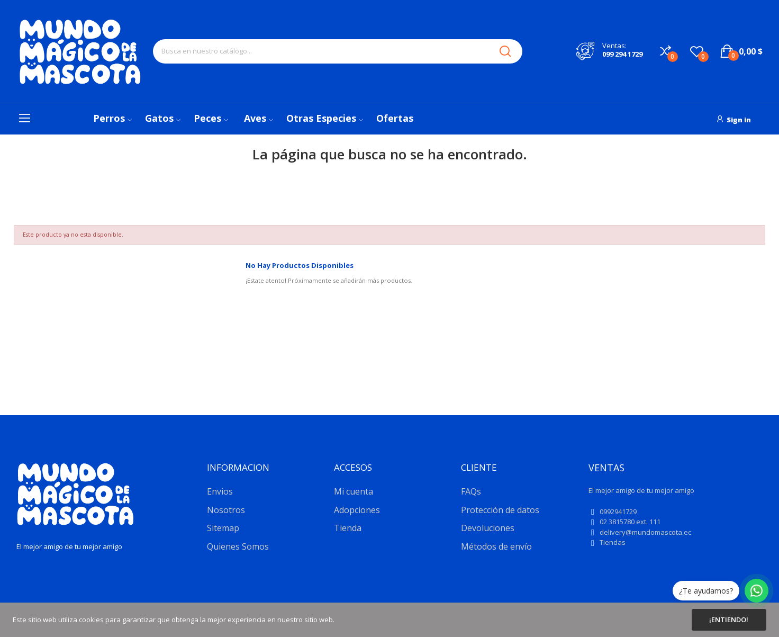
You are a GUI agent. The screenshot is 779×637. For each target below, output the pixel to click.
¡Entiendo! (728, 619)
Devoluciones (487, 528)
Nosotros (226, 510)
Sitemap (223, 528)
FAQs (471, 491)
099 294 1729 (622, 54)
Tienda (347, 528)
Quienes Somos (238, 546)
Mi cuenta (353, 491)
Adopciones (357, 510)
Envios (220, 491)
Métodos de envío (496, 546)
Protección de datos (500, 510)
